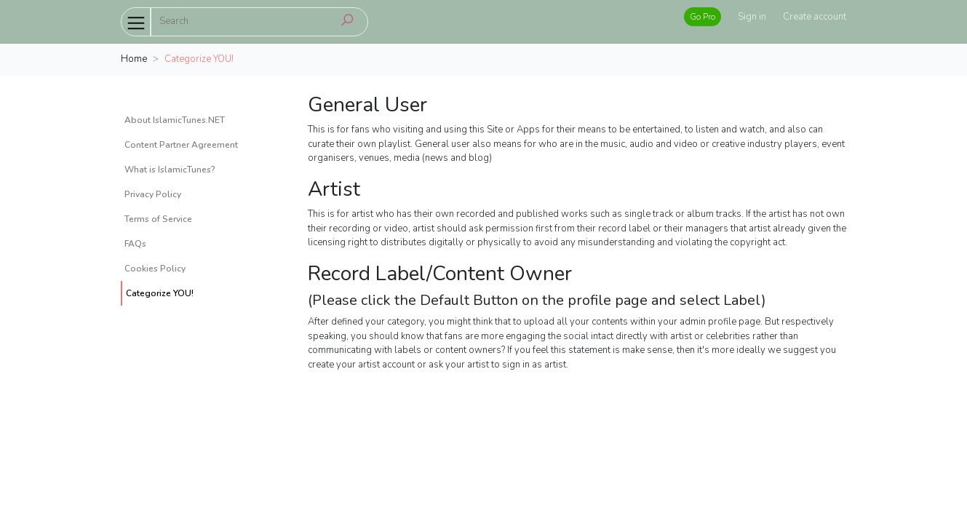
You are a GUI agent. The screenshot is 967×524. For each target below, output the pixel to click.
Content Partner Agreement (181, 145)
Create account (814, 16)
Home (134, 59)
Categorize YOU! (160, 293)
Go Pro (702, 17)
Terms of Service (158, 219)
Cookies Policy (155, 268)
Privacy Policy (152, 194)
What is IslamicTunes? (169, 169)
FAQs (135, 244)
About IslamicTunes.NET (174, 120)
